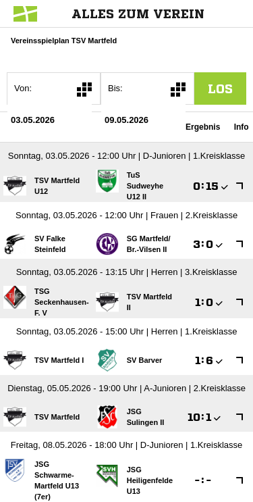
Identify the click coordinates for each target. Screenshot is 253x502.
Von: (23, 88)
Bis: (115, 88)
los (220, 88)
